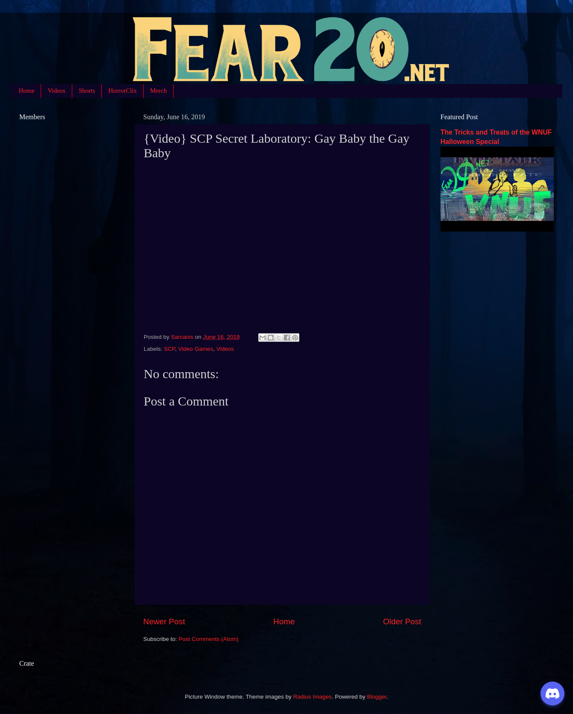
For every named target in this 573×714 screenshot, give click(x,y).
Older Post (402, 621)
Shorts (87, 90)
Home (27, 90)
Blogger (377, 696)
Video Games (195, 349)
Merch (158, 90)
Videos (56, 90)
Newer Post (164, 621)
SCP (169, 349)
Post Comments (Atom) (209, 639)
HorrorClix (122, 90)
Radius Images (312, 696)
